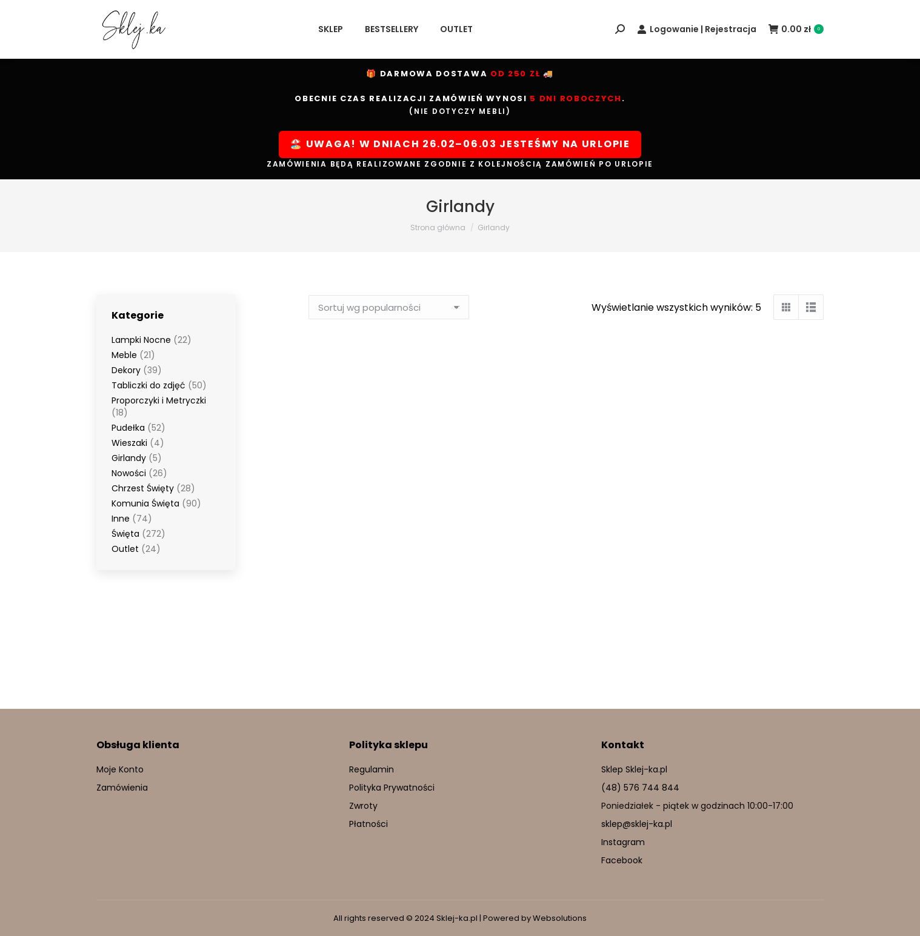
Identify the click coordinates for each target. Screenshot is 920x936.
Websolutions (560, 918)
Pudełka (128, 428)
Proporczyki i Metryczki (159, 400)
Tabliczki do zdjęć (148, 385)
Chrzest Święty (143, 488)
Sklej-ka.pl (457, 918)
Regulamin (371, 769)
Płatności (368, 824)
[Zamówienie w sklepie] (388, 307)
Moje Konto (120, 769)
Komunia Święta (145, 503)
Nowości (129, 473)
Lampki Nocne (141, 340)
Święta (125, 534)
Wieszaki (129, 443)
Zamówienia (122, 788)
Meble (124, 355)
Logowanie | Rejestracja (696, 29)
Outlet (125, 549)
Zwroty (363, 806)
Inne (121, 519)
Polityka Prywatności (392, 788)
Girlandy (129, 458)
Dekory (126, 370)
